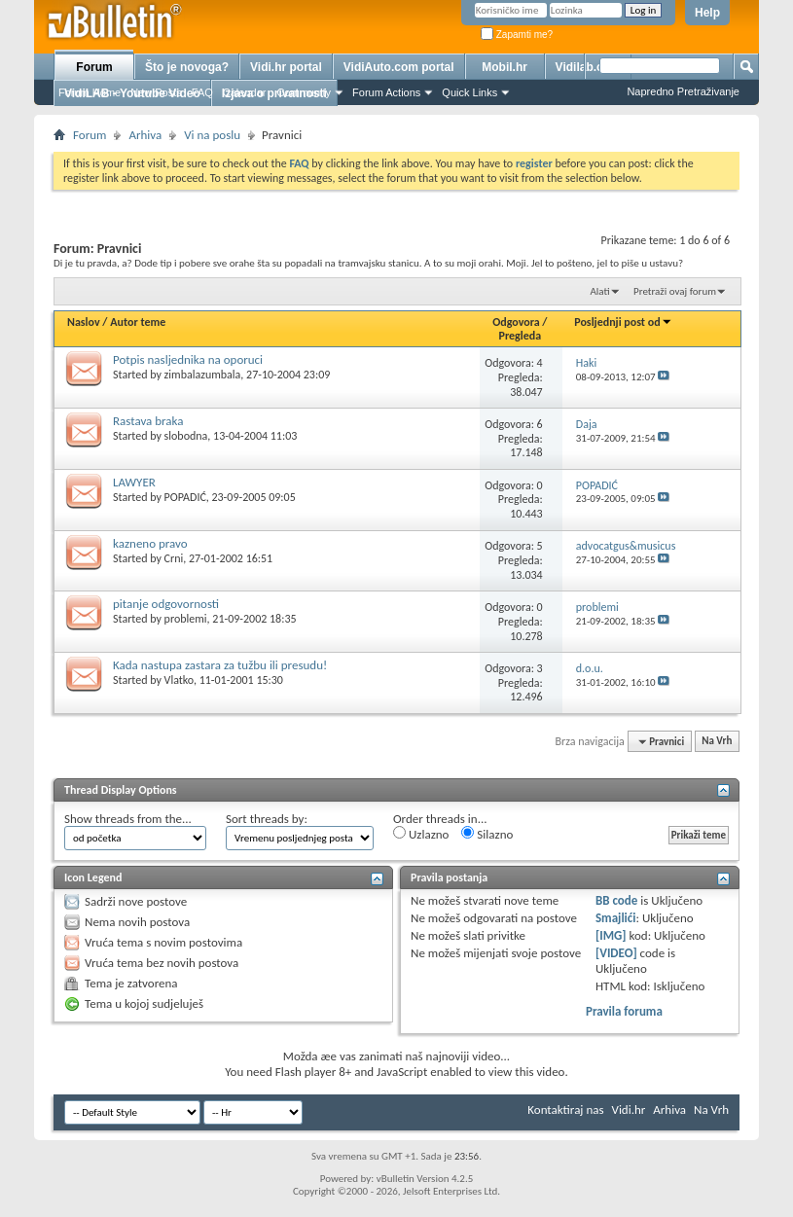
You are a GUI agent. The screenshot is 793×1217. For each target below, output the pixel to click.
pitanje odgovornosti (166, 603)
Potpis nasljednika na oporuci (188, 359)
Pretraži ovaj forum (674, 291)
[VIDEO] (616, 953)
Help (707, 12)
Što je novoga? (187, 67)
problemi (185, 619)
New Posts (156, 92)
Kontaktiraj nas (565, 1109)
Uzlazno (421, 833)
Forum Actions (386, 92)
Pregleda (520, 335)
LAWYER (134, 482)
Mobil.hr (504, 67)
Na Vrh (717, 741)
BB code (616, 900)
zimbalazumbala (202, 374)
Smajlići (615, 918)
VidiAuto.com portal (398, 67)
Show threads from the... (128, 818)
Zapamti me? (517, 34)
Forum (94, 67)
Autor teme (137, 322)
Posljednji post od (622, 322)
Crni (174, 558)
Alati (599, 291)
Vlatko (179, 680)
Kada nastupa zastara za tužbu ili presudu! (220, 665)
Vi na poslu (212, 134)
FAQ (202, 92)
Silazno (487, 833)
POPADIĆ (185, 497)
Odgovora (516, 322)
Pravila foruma (624, 1011)
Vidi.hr (629, 1109)
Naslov (83, 322)
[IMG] (611, 935)
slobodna (186, 436)
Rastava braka (148, 420)
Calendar (245, 92)
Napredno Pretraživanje (683, 91)
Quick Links (469, 92)
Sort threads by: (266, 818)
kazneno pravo (150, 543)
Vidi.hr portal (286, 67)
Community (303, 92)
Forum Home (89, 92)
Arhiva (145, 134)
